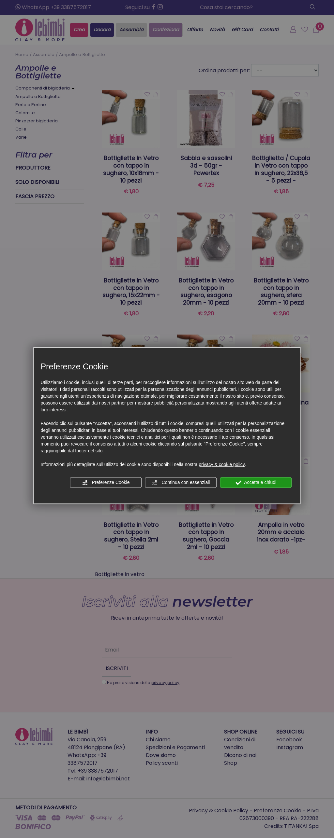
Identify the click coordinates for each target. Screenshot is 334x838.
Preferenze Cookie (106, 483)
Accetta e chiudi (255, 483)
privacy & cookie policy (222, 464)
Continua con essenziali (181, 483)
